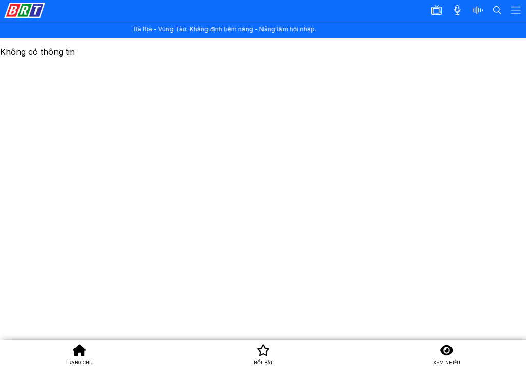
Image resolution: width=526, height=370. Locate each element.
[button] (481, 10)
